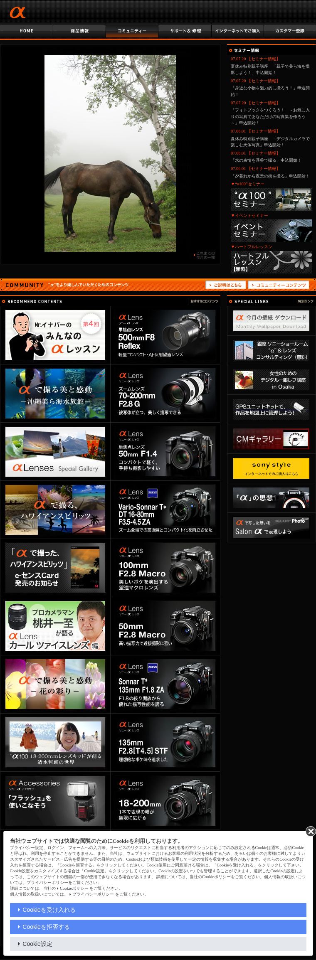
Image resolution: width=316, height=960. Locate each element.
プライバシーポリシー (93, 894)
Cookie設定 (37, 943)
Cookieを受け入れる (49, 909)
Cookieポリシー (74, 888)
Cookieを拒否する (46, 926)
